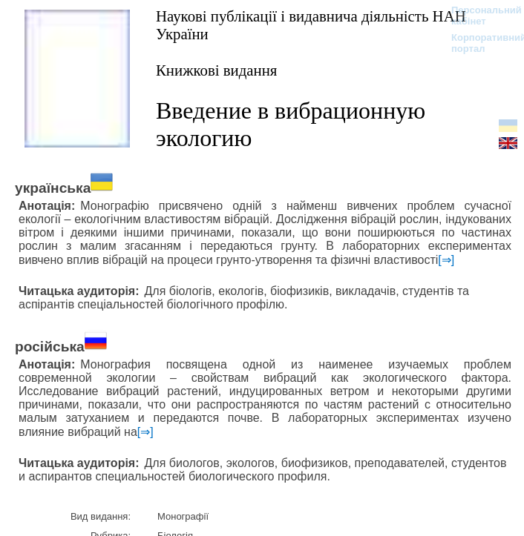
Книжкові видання (216, 70)
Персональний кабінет (479, 15)
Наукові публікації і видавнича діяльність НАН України (311, 24)
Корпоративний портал (479, 43)
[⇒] (446, 260)
